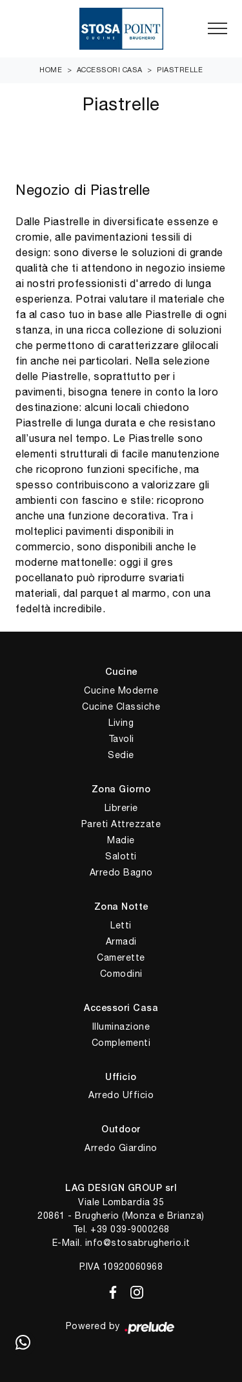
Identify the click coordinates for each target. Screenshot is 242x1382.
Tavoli (121, 739)
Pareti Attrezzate (121, 824)
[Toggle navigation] (217, 29)
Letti (121, 925)
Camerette (121, 957)
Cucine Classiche (121, 706)
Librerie (121, 808)
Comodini (121, 973)
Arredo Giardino (121, 1148)
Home (50, 70)
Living (121, 722)
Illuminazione (121, 1026)
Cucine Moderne (121, 690)
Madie (121, 840)
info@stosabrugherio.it (137, 1242)
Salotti (121, 856)
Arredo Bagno (121, 872)
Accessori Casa (110, 70)
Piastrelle (180, 70)
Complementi (121, 1042)
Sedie (121, 755)
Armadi (121, 941)
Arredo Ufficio (121, 1095)
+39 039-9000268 (130, 1229)
